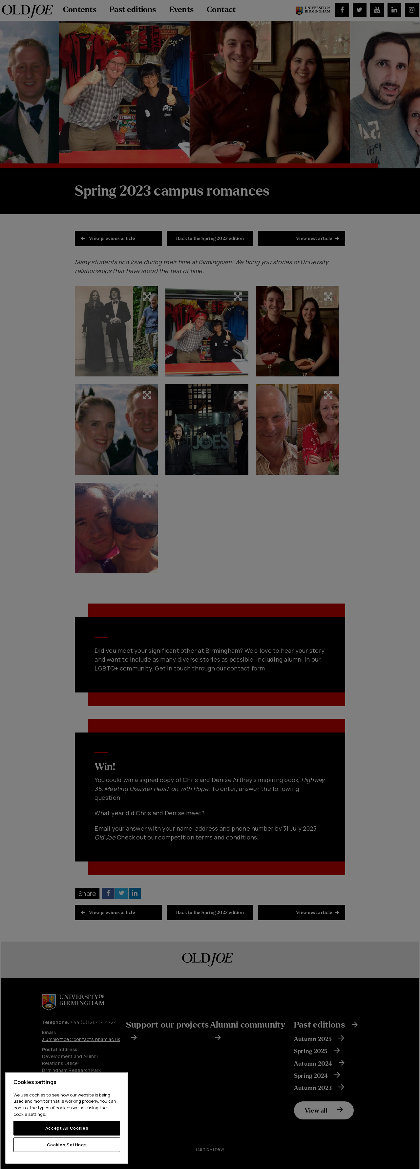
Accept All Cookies (67, 1128)
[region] (66, 1118)
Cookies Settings (67, 1145)
